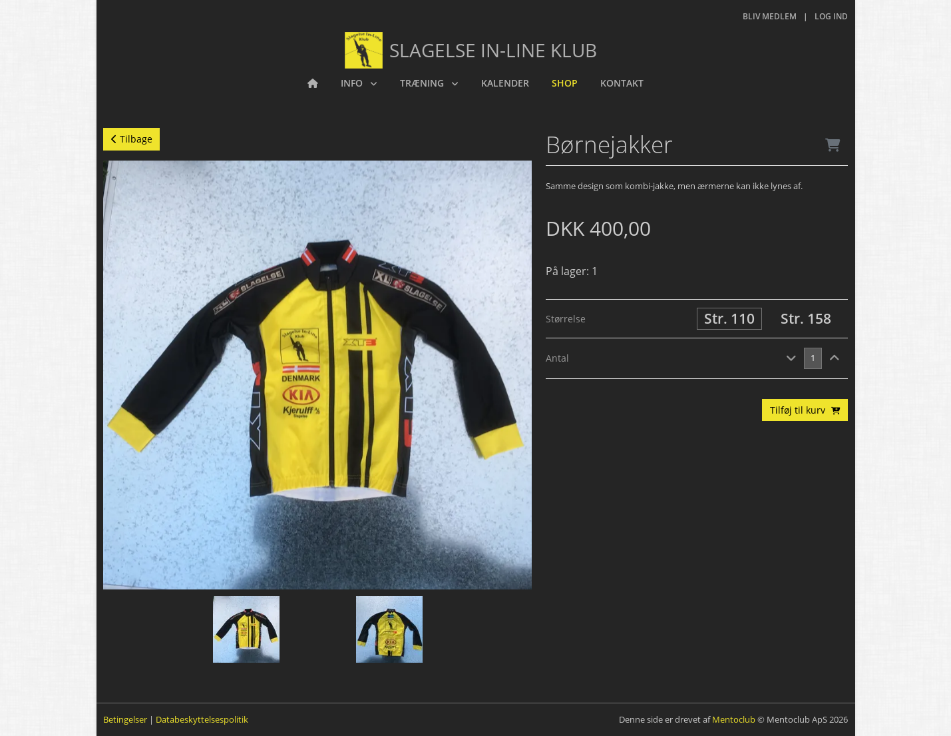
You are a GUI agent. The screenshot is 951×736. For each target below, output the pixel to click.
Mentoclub (733, 719)
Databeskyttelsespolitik (202, 719)
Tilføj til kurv (805, 410)
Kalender (505, 83)
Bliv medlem (770, 16)
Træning (423, 83)
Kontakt (622, 83)
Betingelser (125, 719)
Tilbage (131, 139)
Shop (565, 83)
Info (353, 83)
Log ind (831, 16)
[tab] (697, 358)
